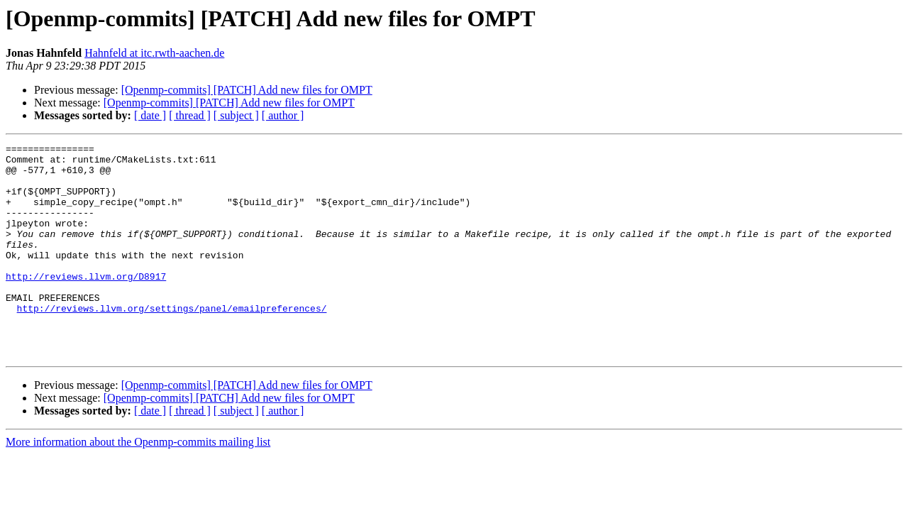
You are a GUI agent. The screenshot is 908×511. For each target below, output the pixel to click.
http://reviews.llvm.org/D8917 (86, 303)
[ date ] (150, 115)
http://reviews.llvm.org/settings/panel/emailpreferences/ (172, 342)
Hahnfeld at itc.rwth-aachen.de (154, 53)
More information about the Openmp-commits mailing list (138, 484)
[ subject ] (236, 115)
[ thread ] (190, 115)
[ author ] (283, 115)
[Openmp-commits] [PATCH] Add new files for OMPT (246, 90)
